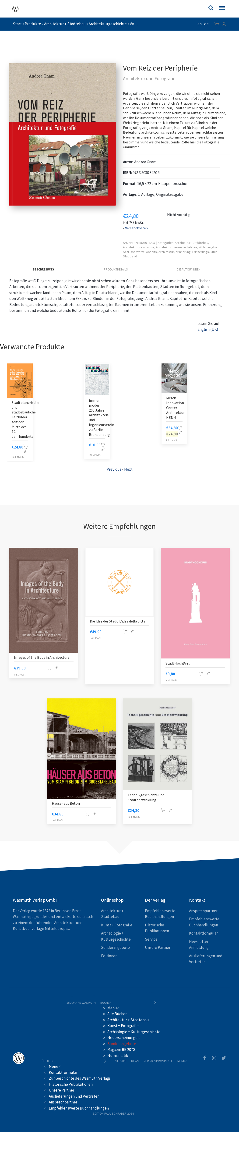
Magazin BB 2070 (121, 1049)
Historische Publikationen (71, 1084)
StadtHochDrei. (177, 663)
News (135, 1061)
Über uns (48, 1061)
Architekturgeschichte (108, 23)
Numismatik (117, 1055)
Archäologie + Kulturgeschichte (133, 1031)
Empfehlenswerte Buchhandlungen (79, 1108)
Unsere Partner (157, 947)
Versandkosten (136, 228)
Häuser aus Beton (66, 803)
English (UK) (207, 329)
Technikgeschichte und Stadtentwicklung (146, 797)
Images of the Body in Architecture (42, 657)
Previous (114, 469)
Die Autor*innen (188, 269)
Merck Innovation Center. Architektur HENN (175, 407)
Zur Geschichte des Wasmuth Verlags (80, 1078)
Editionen (109, 955)
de (206, 23)
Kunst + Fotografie (116, 925)
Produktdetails (116, 269)
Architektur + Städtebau (65, 23)
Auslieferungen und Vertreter (74, 1096)
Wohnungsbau (208, 247)
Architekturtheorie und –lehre (176, 247)
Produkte (33, 23)
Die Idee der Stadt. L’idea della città (117, 621)
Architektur (166, 252)
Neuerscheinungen (123, 1037)
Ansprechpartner (203, 910)
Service (151, 939)
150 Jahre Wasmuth (81, 1002)
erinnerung (183, 252)
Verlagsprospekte (158, 1061)
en (199, 23)
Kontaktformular (203, 933)
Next (128, 469)
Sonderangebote (115, 947)
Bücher (105, 1002)
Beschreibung (43, 269)
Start (17, 23)
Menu (112, 1007)
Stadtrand (130, 256)
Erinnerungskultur (204, 252)
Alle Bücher (117, 1013)
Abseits (151, 252)
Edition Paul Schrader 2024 (113, 1113)
